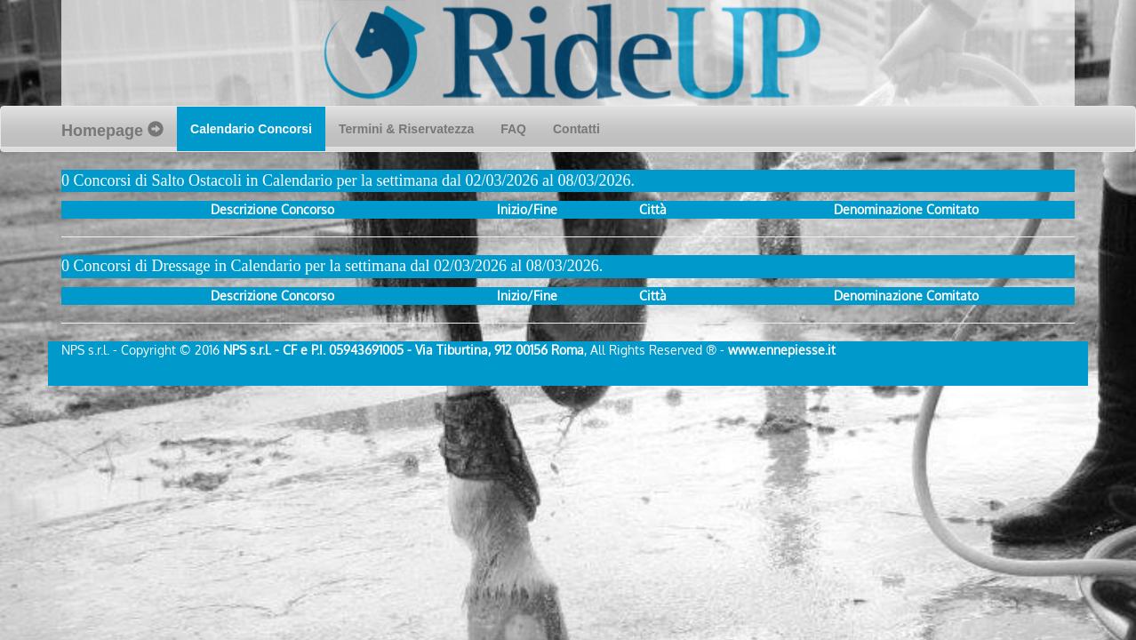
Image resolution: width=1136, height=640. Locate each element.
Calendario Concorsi (257, 127)
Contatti (576, 129)
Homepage (112, 130)
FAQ (513, 129)
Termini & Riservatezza (406, 129)
